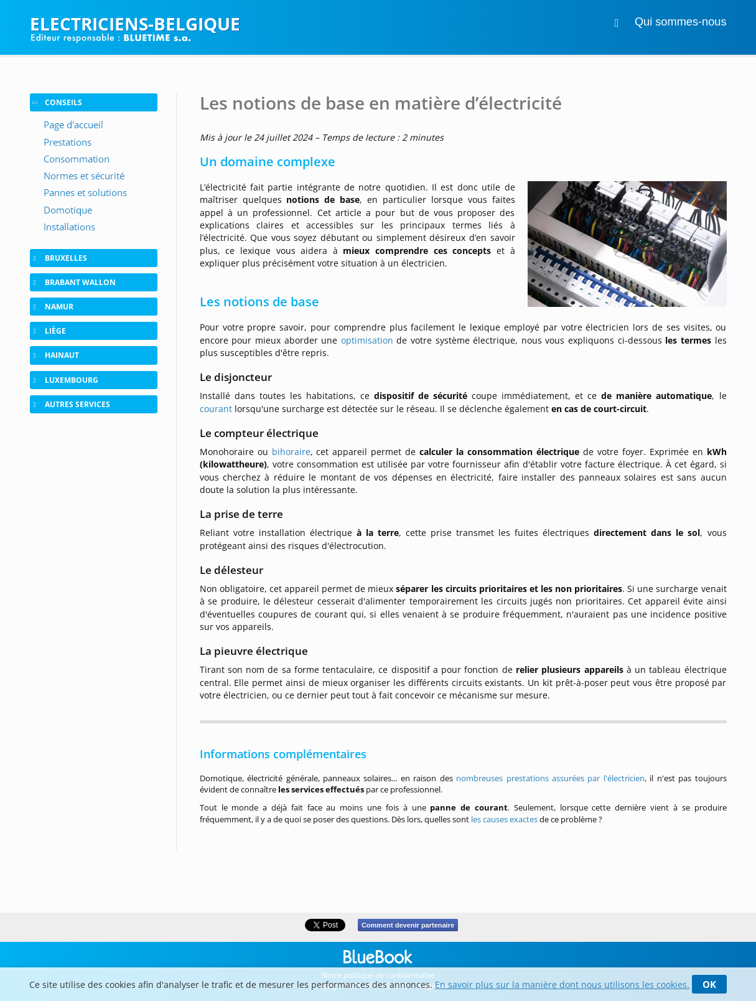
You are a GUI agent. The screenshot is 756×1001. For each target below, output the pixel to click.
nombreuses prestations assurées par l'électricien (550, 778)
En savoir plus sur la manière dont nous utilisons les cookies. (562, 984)
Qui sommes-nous (681, 22)
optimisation (367, 340)
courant (216, 409)
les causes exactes (504, 819)
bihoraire (291, 452)
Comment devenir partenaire (408, 925)
